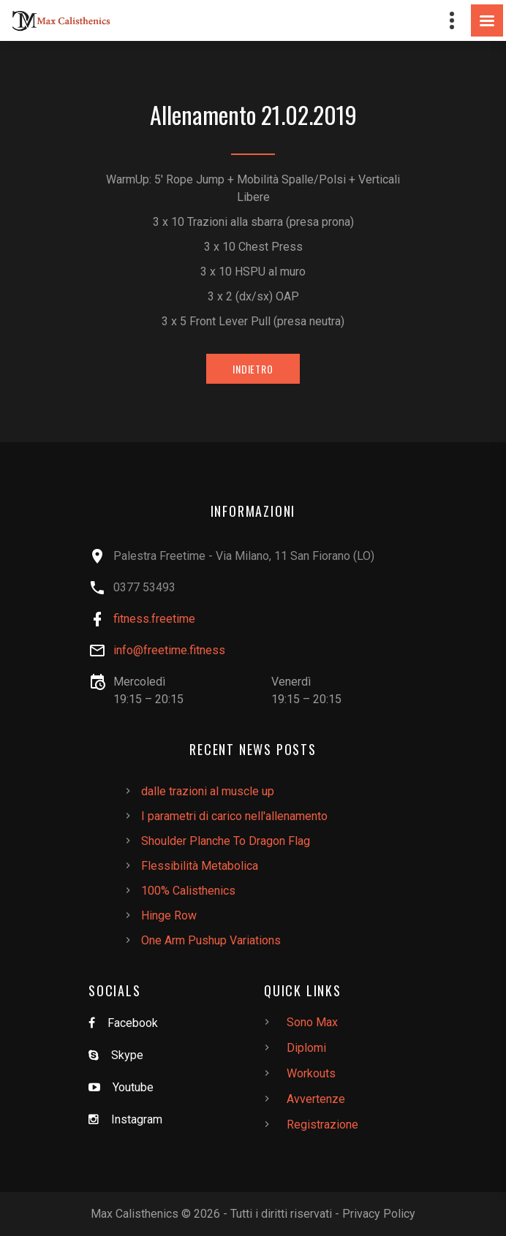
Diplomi (306, 1048)
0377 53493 (144, 587)
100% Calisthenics (188, 891)
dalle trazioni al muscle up (207, 791)
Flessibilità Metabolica (199, 866)
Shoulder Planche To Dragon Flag (225, 841)
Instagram (136, 1119)
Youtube (133, 1087)
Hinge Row (169, 915)
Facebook (132, 1023)
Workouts (311, 1073)
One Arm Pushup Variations (211, 940)
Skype (127, 1055)
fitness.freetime (154, 619)
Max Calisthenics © (141, 1214)
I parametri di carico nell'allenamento (234, 816)
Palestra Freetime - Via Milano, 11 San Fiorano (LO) (243, 556)
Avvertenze (316, 1099)
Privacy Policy (378, 1214)
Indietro (253, 368)
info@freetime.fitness (169, 650)
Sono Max (312, 1022)
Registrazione (322, 1124)
